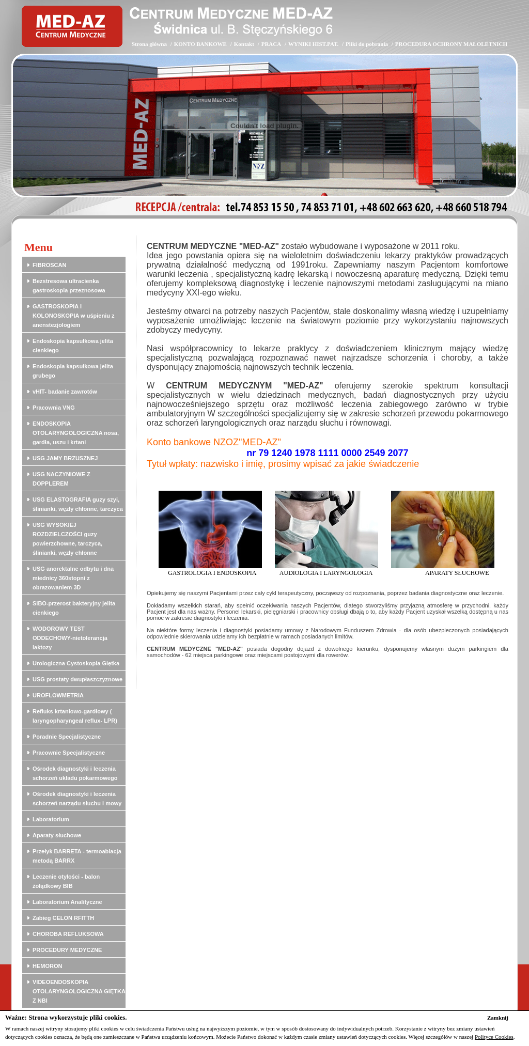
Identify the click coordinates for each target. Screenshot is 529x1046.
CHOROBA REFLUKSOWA (68, 934)
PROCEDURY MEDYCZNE (67, 950)
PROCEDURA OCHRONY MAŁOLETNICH (451, 44)
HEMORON (47, 966)
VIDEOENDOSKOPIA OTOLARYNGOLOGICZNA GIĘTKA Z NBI (79, 991)
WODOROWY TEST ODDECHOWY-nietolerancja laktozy (70, 638)
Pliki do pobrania (367, 44)
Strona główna (149, 44)
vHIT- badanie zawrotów (65, 391)
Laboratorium (51, 819)
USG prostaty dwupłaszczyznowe (77, 679)
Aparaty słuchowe (57, 835)
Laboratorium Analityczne (67, 902)
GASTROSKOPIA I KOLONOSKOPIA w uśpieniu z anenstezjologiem (74, 315)
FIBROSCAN (49, 265)
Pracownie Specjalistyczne (69, 753)
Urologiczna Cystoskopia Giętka (76, 663)
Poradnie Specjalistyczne (67, 736)
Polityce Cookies (494, 1037)
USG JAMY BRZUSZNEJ (65, 458)
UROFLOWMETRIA (58, 695)
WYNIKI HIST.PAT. (313, 44)
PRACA (271, 44)
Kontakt (244, 44)
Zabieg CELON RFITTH (63, 918)
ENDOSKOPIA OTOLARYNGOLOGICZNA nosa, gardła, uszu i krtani (76, 432)
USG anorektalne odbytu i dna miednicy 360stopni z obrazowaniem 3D (73, 578)
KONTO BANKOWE (200, 44)
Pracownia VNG (54, 407)
